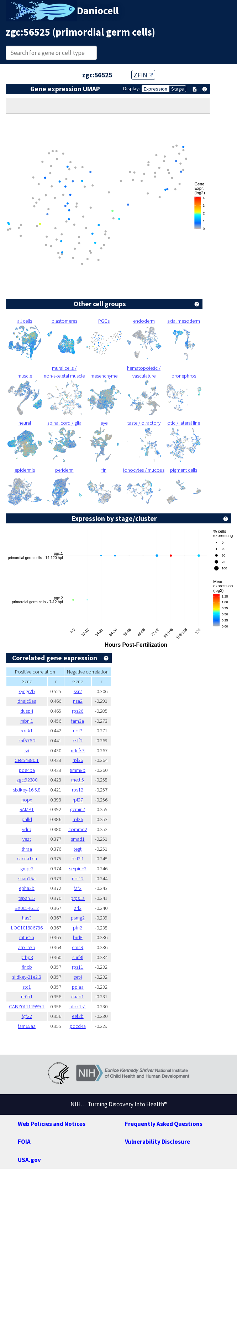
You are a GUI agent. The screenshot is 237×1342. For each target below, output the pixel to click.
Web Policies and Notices (51, 1124)
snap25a (27, 878)
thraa (27, 849)
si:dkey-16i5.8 (27, 790)
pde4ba (27, 770)
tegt (77, 849)
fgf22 (27, 1016)
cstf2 (78, 740)
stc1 (26, 987)
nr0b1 (27, 996)
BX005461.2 (27, 908)
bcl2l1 (78, 858)
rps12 (77, 790)
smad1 (78, 839)
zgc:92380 (26, 780)
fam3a (77, 721)
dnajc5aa (26, 701)
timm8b (77, 770)
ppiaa (78, 987)
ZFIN (143, 75)
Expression (155, 89)
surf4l (77, 957)
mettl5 (77, 780)
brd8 (78, 937)
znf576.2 (27, 740)
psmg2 (78, 918)
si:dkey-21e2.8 (26, 977)
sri (27, 750)
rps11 (77, 967)
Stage (177, 89)
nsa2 (78, 701)
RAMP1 (27, 809)
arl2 (77, 908)
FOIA (24, 1142)
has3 (27, 918)
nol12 (78, 878)
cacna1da (27, 858)
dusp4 (26, 711)
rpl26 (78, 819)
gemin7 (77, 809)
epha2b (27, 888)
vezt (26, 839)
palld (27, 819)
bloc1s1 (77, 1006)
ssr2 (78, 691)
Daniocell (97, 10)
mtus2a (26, 937)
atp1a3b (26, 947)
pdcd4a (78, 1026)
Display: (131, 88)
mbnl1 (26, 721)
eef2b (78, 1016)
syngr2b (27, 691)
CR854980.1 (27, 760)
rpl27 (78, 800)
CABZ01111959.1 (26, 1006)
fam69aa (27, 1026)
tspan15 (27, 898)
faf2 (77, 888)
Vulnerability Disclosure (157, 1142)
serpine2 (77, 868)
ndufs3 (78, 750)
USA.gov (29, 1160)
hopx (26, 800)
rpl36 (78, 760)
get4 (77, 977)
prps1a (77, 898)
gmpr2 (26, 868)
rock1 (27, 730)
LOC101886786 (27, 927)
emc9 (77, 947)
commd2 (77, 829)
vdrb (26, 829)
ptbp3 (27, 957)
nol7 (77, 730)
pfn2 (77, 927)
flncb (27, 967)
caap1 (77, 996)
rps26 (77, 711)
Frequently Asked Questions (163, 1124)
